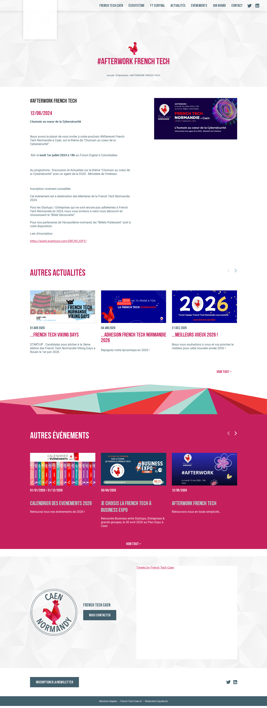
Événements (199, 6)
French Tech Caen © (131, 703)
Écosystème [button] (137, 6)
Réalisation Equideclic (156, 703)
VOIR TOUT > (224, 374)
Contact (237, 6)
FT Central (157, 6)
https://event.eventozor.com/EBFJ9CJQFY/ (58, 243)
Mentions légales (108, 703)
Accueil (110, 78)
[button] (228, 273)
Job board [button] (219, 6)
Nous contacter (99, 618)
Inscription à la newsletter (54, 684)
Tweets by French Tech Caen (155, 569)
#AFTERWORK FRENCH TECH (145, 78)
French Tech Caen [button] (111, 6)
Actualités (178, 6)
